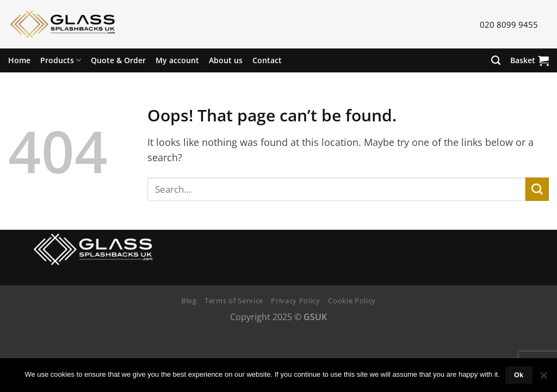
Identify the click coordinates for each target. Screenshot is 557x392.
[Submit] (537, 189)
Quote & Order (118, 60)
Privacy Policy (295, 300)
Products (60, 60)
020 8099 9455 (509, 24)
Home (19, 60)
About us (226, 60)
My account (177, 60)
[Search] (495, 60)
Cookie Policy (352, 300)
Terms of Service (234, 300)
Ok (519, 375)
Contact (267, 60)
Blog (189, 300)
